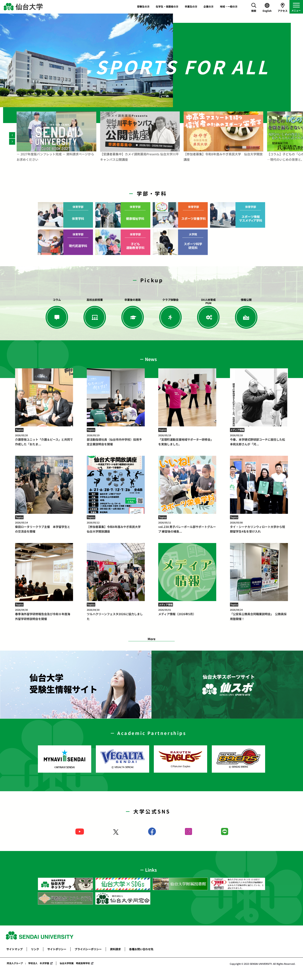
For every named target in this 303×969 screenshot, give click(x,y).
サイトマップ (14, 949)
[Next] (12, 142)
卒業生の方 (191, 6)
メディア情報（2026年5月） (187, 612)
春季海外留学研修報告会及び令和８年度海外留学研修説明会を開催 (44, 614)
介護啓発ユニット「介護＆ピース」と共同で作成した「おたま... (44, 440)
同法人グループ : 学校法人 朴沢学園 (28, 963)
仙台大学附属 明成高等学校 (75, 963)
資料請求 (115, 949)
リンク (35, 949)
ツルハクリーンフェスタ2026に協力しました (116, 614)
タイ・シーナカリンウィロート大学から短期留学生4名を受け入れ (259, 527)
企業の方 (208, 6)
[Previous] (12, 135)
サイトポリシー (56, 949)
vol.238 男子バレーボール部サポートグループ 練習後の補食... (187, 527)
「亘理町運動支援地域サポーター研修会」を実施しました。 (187, 440)
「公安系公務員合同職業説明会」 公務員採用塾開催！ (259, 614)
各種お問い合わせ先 (141, 949)
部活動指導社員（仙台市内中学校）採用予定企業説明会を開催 (116, 440)
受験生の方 (143, 6)
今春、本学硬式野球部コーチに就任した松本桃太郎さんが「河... (259, 440)
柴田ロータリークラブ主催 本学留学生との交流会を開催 (44, 527)
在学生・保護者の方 (167, 6)
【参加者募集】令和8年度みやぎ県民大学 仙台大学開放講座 (116, 527)
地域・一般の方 (228, 6)
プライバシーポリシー (88, 949)
